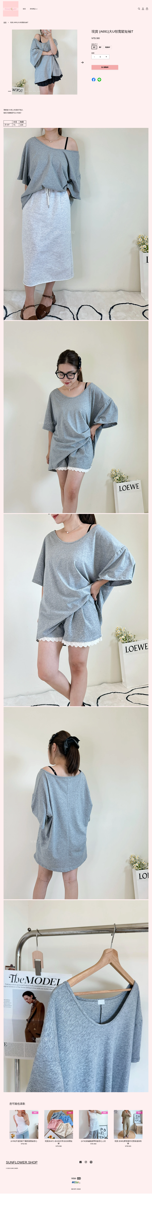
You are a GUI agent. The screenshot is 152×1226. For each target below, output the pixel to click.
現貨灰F (107, 47)
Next (82, 62)
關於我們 (73, 1189)
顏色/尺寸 (95, 44)
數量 (93, 53)
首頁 (24, 9)
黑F (100, 47)
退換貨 (79, 1189)
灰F (94, 47)
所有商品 (33, 9)
